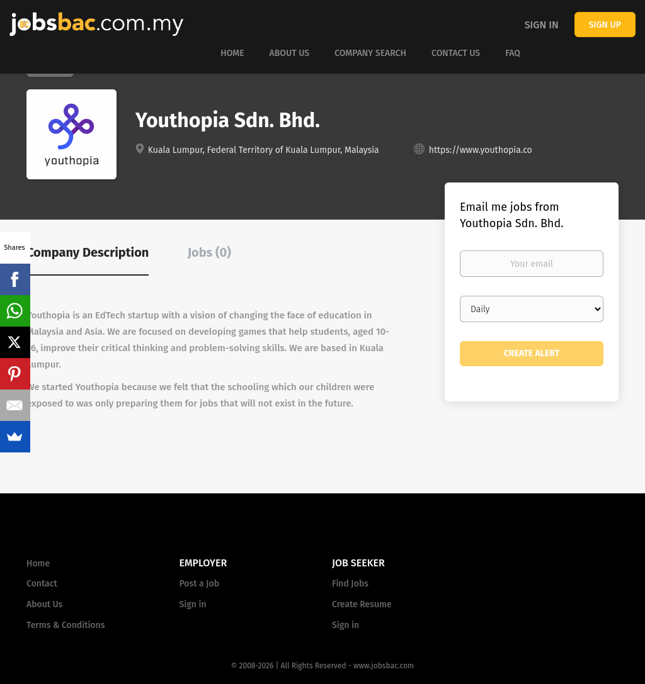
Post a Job (199, 583)
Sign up (605, 25)
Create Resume (362, 604)
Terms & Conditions (65, 625)
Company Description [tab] (87, 252)
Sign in (542, 25)
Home (38, 563)
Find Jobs (350, 583)
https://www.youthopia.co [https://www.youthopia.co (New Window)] (480, 150)
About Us (44, 604)
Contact (41, 583)
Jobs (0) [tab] (209, 252)
